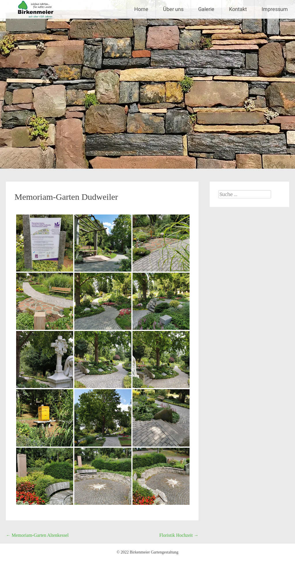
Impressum (275, 9)
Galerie (206, 9)
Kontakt (238, 9)
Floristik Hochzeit (178, 535)
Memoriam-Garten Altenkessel (37, 535)
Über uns (173, 9)
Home (141, 9)
